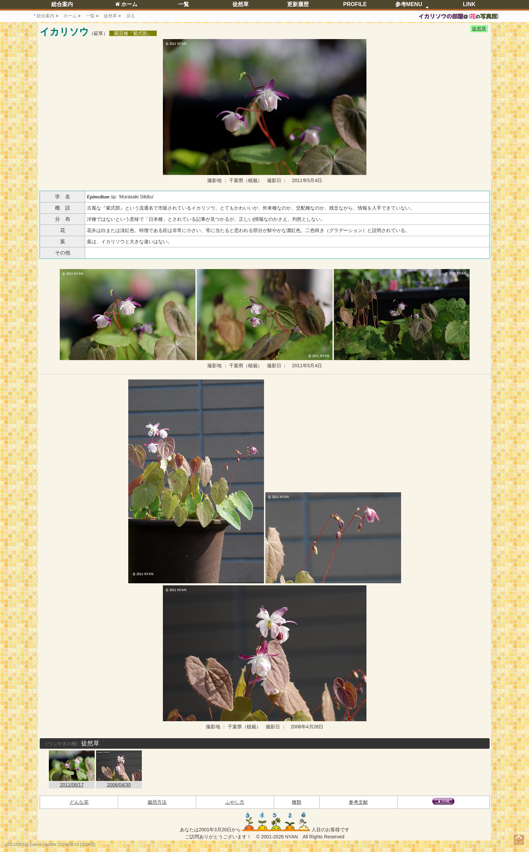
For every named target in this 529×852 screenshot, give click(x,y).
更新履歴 (298, 4)
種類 (296, 802)
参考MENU (408, 4)
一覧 (183, 4)
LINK (469, 4)
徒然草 (240, 4)
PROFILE (354, 4)
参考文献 (358, 802)
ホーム (126, 4)
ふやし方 (234, 802)
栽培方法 (157, 802)
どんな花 (79, 802)
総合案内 (62, 4)
